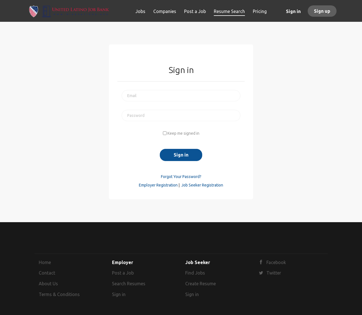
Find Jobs (195, 272)
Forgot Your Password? (181, 176)
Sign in (293, 11)
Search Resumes (128, 283)
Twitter (273, 272)
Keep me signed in (183, 133)
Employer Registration (158, 185)
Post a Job (123, 272)
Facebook (276, 262)
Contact (47, 272)
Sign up (322, 11)
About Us (48, 283)
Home (45, 262)
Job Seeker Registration (202, 185)
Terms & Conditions (59, 294)
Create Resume (200, 283)
